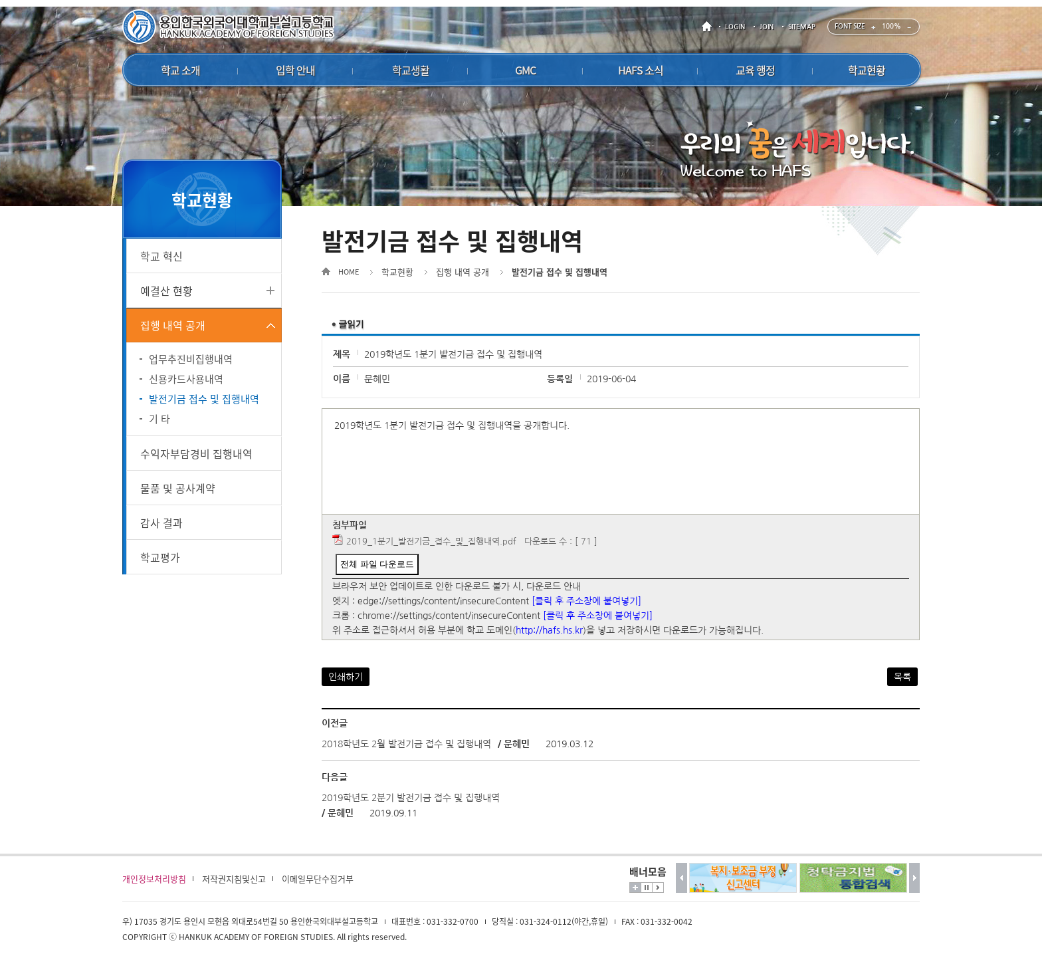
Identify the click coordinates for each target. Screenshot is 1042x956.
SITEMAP (801, 27)
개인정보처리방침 (154, 878)
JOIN (767, 27)
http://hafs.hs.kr (549, 630)
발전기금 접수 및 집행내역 (204, 399)
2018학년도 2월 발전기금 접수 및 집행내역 (406, 744)
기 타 (159, 419)
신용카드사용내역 (186, 379)
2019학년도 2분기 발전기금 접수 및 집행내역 (411, 797)
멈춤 (647, 887)
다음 (914, 878)
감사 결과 (161, 523)
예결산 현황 (166, 291)
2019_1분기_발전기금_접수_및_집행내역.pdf (431, 541)
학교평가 (160, 557)
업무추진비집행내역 (191, 359)
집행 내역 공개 (172, 325)
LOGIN (735, 27)
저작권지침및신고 (234, 878)
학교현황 (397, 271)
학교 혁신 (161, 256)
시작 (658, 887)
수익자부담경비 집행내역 (196, 453)
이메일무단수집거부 (318, 878)
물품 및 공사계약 (177, 488)
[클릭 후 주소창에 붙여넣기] (586, 601)
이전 (681, 878)
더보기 (635, 887)
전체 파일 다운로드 (377, 564)
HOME (709, 27)
